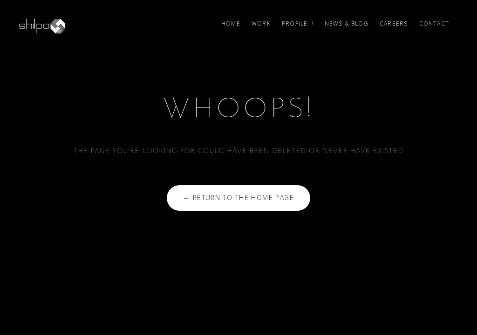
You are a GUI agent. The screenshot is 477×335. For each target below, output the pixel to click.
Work (261, 23)
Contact (434, 23)
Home (230, 23)
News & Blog (346, 23)
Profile (294, 23)
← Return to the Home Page (238, 197)
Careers (394, 23)
